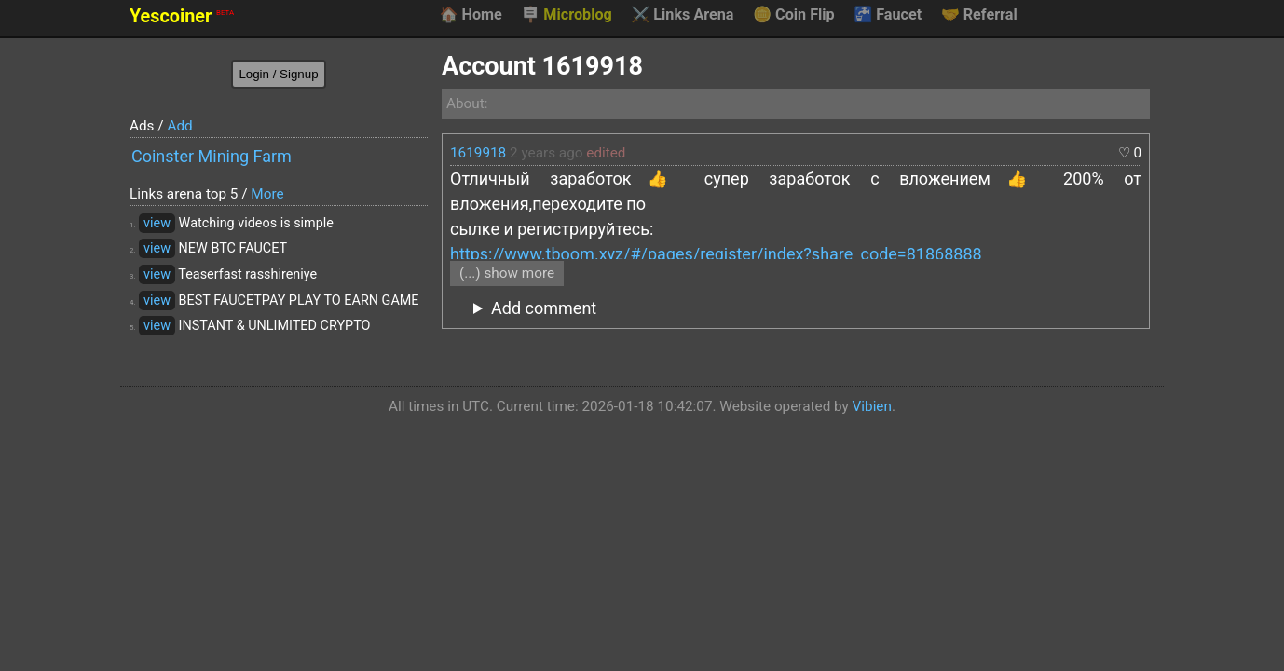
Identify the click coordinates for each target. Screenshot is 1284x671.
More (267, 193)
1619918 (478, 152)
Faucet (888, 15)
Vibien (872, 406)
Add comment (543, 308)
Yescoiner (182, 16)
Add (179, 125)
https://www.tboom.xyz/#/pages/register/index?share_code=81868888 (716, 254)
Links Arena (682, 15)
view (157, 223)
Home (470, 15)
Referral (979, 15)
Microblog (566, 15)
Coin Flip (794, 15)
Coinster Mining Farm (211, 156)
